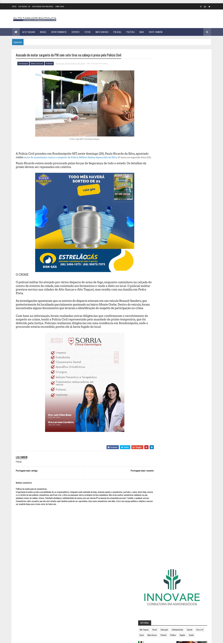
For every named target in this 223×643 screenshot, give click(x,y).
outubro (160, 288)
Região (167, 122)
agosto (160, 280)
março (159, 259)
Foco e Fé (168, 116)
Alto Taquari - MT (24, 6)
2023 (160, 242)
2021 (159, 233)
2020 (160, 229)
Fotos (88, 31)
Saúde (176, 122)
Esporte (76, 31)
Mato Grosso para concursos (42, 6)
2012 (159, 194)
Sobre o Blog (59, 6)
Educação (180, 111)
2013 (159, 198)
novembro (161, 293)
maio (159, 267)
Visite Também (155, 31)
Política (130, 31)
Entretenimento (59, 31)
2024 (160, 246)
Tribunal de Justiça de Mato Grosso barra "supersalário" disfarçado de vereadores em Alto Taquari (51, 612)
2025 (160, 302)
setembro (161, 284)
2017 (159, 216)
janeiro (160, 250)
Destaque (23, 63)
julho (159, 276)
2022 (160, 237)
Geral (177, 116)
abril (158, 263)
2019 (159, 224)
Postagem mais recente (135, 477)
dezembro (161, 297)
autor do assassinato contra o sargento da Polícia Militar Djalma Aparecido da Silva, (84, 157)
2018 (159, 220)
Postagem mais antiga (26, 477)
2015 (159, 207)
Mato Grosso (102, 31)
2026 (160, 306)
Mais (142, 31)
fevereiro (161, 254)
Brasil (43, 31)
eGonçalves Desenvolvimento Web (44, 639)
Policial (117, 31)
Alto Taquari (28, 31)
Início (14, 6)
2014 (159, 202)
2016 (159, 211)
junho (159, 271)
